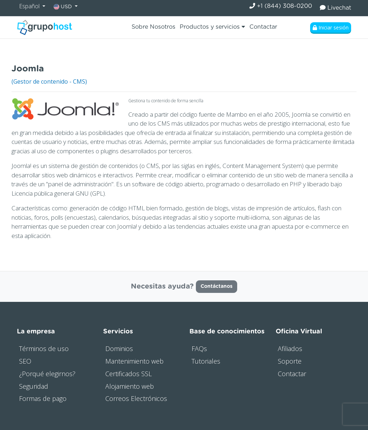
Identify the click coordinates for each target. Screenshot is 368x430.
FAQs (199, 348)
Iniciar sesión (331, 27)
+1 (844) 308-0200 (280, 6)
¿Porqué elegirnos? (47, 373)
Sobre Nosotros (153, 27)
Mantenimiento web (134, 361)
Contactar (263, 27)
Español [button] (30, 6)
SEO (25, 361)
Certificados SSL (128, 373)
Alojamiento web (129, 386)
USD (63, 7)
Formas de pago (42, 398)
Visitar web (342, 67)
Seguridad (33, 386)
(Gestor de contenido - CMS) (49, 81)
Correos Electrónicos (136, 398)
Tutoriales (206, 361)
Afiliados (290, 348)
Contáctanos (217, 286)
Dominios (119, 348)
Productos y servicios (212, 27)
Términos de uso (44, 348)
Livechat (335, 8)
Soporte (290, 361)
